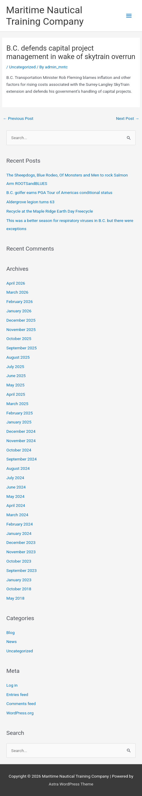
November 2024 (21, 440)
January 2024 (18, 533)
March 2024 (17, 514)
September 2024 (21, 459)
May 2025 (15, 384)
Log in (12, 685)
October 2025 (18, 338)
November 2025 (21, 329)
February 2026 (19, 301)
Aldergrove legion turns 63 (30, 201)
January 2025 (18, 422)
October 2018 (18, 588)
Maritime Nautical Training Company (45, 15)
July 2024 (15, 477)
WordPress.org (20, 712)
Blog (10, 632)
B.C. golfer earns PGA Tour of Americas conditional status (59, 192)
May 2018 (15, 598)
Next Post (127, 118)
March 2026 (17, 292)
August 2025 (18, 357)
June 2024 (16, 487)
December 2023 (20, 542)
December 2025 (20, 320)
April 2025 (15, 394)
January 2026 (18, 310)
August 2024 (18, 468)
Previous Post (18, 118)
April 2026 (15, 283)
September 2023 (21, 570)
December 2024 (20, 431)
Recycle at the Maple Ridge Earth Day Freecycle (49, 211)
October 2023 (18, 561)
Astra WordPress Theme (71, 784)
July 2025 (15, 366)
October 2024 (18, 450)
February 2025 (19, 412)
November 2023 (21, 551)
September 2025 (21, 347)
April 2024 (15, 505)
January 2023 (18, 579)
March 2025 (17, 403)
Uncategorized (22, 66)
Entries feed (17, 694)
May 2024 (15, 496)
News (11, 641)
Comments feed (21, 703)
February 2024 (19, 524)
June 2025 (16, 375)
